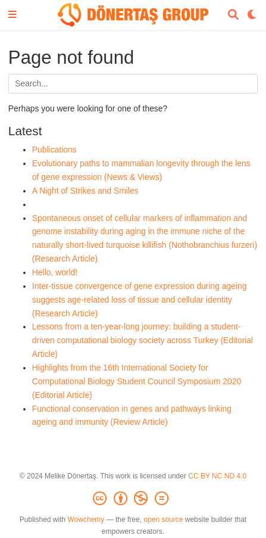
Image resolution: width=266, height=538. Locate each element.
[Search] (233, 15)
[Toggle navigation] (12, 15)
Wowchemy (86, 519)
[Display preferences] (252, 15)
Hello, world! (54, 272)
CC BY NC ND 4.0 (217, 476)
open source (163, 519)
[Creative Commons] (133, 498)
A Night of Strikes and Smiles (85, 190)
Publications (54, 149)
